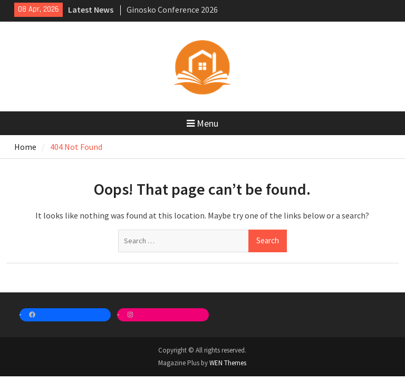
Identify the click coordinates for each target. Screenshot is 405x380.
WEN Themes (227, 362)
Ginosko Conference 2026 (172, 9)
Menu (202, 123)
